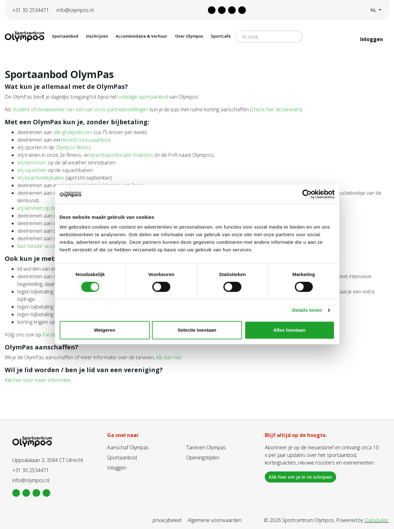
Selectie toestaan (197, 330)
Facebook (53, 334)
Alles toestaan (289, 330)
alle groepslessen (73, 132)
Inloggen (372, 39)
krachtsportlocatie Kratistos (122, 154)
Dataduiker (376, 520)
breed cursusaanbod (86, 139)
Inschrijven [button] (97, 36)
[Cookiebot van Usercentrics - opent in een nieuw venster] (307, 194)
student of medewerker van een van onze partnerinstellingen (81, 109)
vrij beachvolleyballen (40, 177)
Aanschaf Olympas (128, 447)
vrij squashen (32, 170)
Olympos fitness (73, 147)
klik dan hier (169, 357)
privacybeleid (167, 520)
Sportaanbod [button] (65, 36)
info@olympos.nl (75, 10)
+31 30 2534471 (30, 10)
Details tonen (307, 310)
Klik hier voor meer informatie (37, 380)
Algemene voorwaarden (214, 520)
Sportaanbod (122, 457)
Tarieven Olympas (206, 447)
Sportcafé (221, 36)
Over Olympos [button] (189, 36)
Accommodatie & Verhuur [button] (141, 36)
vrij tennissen (31, 162)
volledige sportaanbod (143, 96)
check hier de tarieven (276, 109)
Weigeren (104, 330)
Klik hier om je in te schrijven (300, 477)
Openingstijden (202, 457)
